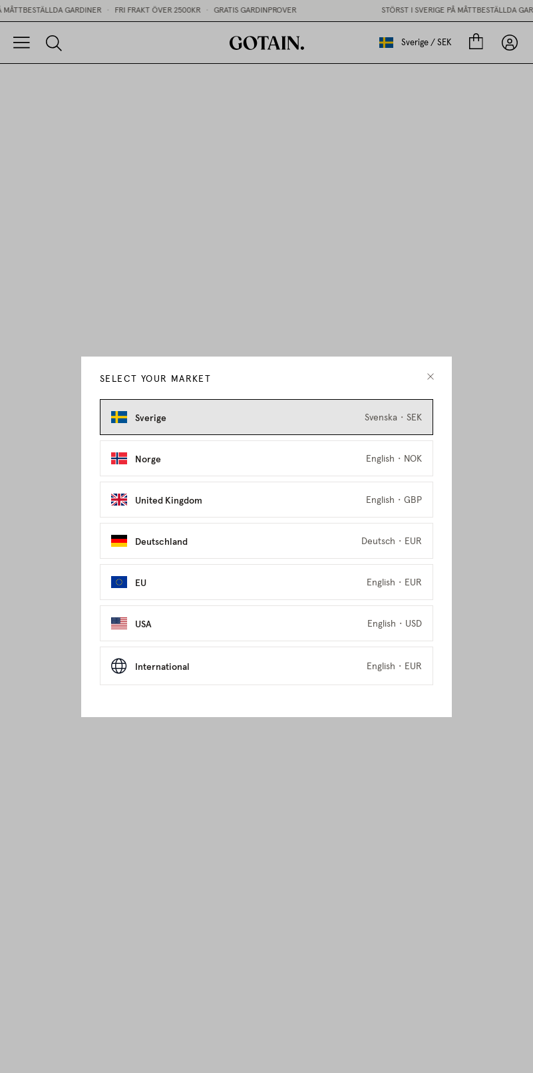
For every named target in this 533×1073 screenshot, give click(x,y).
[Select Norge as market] (266, 458)
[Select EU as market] (266, 582)
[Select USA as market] (266, 623)
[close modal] (430, 377)
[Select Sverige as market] (266, 417)
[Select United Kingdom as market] (266, 500)
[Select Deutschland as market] (266, 541)
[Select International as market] (266, 666)
